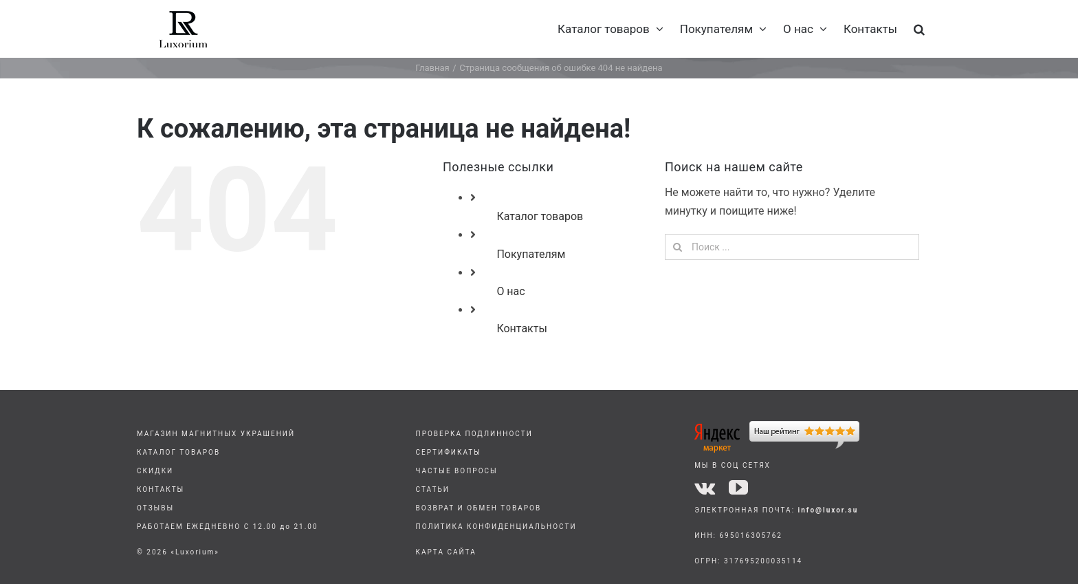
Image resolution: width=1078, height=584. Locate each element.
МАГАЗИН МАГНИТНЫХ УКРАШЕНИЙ (216, 433)
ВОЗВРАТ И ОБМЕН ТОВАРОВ (479, 508)
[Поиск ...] (792, 247)
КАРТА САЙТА (446, 552)
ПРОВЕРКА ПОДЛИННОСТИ (474, 433)
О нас (510, 291)
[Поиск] (678, 247)
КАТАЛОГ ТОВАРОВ (178, 452)
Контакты (521, 328)
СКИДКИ (155, 471)
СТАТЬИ (433, 489)
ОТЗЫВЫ (155, 508)
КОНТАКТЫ (160, 489)
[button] (919, 29)
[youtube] (738, 487)
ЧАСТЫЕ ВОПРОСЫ (457, 471)
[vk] (704, 487)
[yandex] (776, 426)
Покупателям (530, 254)
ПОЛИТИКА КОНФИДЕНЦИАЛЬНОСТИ (496, 526)
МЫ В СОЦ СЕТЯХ (732, 465)
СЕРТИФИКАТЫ (448, 452)
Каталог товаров (539, 216)
